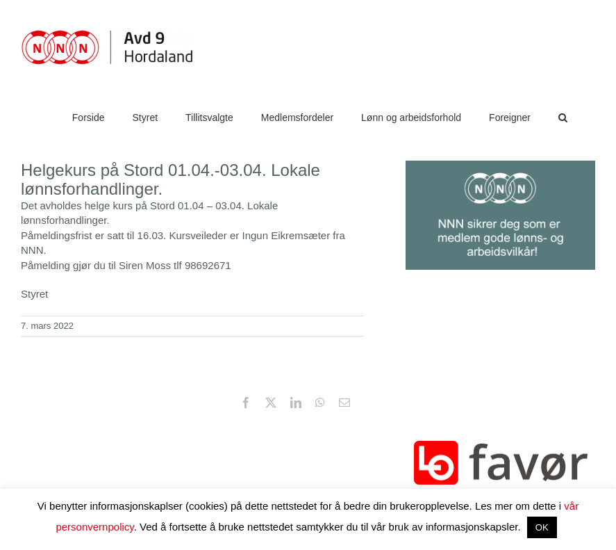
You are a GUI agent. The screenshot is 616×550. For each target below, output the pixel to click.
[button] (562, 117)
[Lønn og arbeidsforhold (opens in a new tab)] (411, 117)
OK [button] (542, 527)
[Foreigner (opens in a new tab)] (510, 117)
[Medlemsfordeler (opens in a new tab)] (297, 117)
